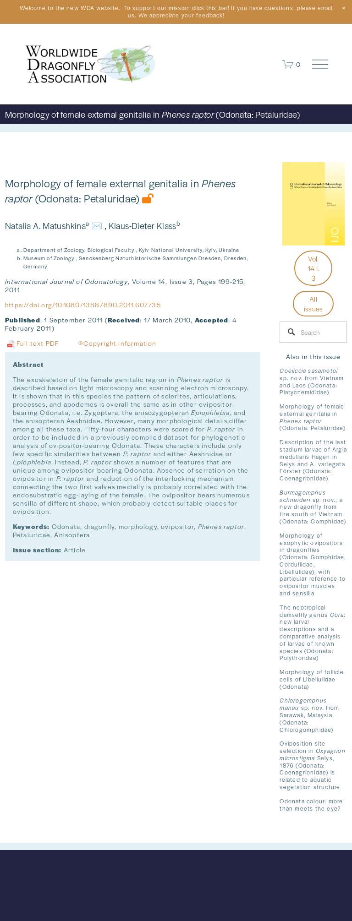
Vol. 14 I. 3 (313, 268)
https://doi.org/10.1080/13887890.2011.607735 (83, 304)
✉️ (96, 225)
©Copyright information (117, 343)
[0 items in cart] (291, 64)
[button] (344, 8)
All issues (313, 303)
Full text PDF (32, 343)
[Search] (313, 332)
